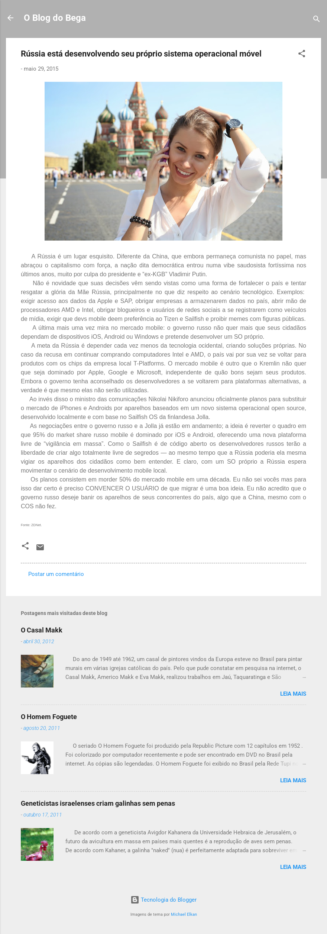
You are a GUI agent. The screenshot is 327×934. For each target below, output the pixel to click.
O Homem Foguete (49, 717)
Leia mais (293, 693)
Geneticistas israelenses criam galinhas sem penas (98, 803)
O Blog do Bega (55, 18)
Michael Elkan (184, 914)
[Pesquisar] (316, 20)
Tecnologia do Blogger (163, 899)
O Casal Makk (41, 630)
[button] (301, 55)
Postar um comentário (56, 574)
